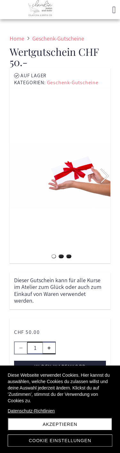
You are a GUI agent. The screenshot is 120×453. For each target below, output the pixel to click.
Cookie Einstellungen (60, 440)
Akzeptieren (60, 424)
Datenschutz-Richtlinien (31, 410)
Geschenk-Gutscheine (73, 82)
